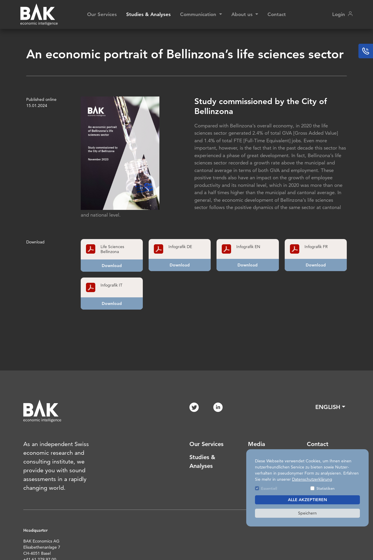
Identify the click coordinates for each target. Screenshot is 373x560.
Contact (277, 14)
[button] (330, 407)
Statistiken (325, 488)
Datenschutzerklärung (312, 479)
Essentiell (269, 488)
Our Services (102, 14)
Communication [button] (199, 14)
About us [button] (242, 14)
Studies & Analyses (148, 14)
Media (256, 443)
